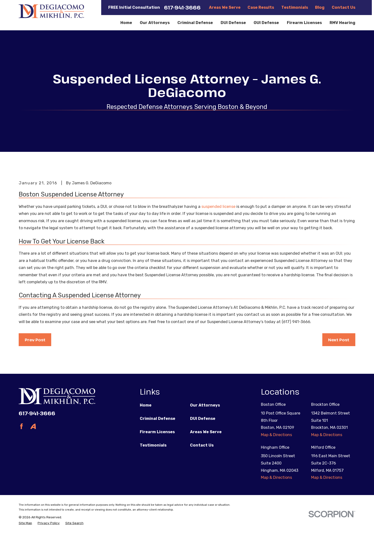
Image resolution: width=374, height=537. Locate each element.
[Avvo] (33, 426)
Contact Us (343, 7)
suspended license (218, 206)
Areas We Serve (225, 7)
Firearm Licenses (157, 432)
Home (145, 405)
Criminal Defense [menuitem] (195, 22)
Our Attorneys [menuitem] (155, 22)
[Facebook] (21, 426)
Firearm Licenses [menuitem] (304, 22)
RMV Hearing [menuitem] (342, 22)
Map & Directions (276, 434)
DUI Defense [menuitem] (233, 22)
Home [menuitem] (126, 22)
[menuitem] (25, 523)
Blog (319, 7)
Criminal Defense (157, 418)
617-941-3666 (182, 7)
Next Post (338, 339)
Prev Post (35, 339)
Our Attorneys (205, 405)
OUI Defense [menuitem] (266, 22)
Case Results (261, 7)
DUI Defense (202, 418)
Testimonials (294, 7)
